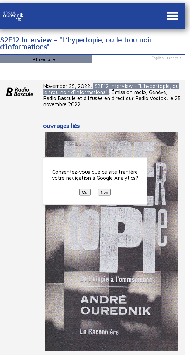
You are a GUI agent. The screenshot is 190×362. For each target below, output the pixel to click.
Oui (85, 192)
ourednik (15, 15)
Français (174, 57)
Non (104, 192)
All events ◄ (44, 59)
